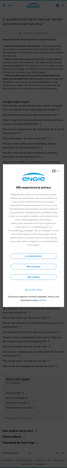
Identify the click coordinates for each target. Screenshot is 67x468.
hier (44, 227)
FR (54, 171)
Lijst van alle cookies (33, 290)
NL (58, 171)
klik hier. (42, 300)
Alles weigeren (33, 277)
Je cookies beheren (33, 256)
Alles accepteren (33, 267)
